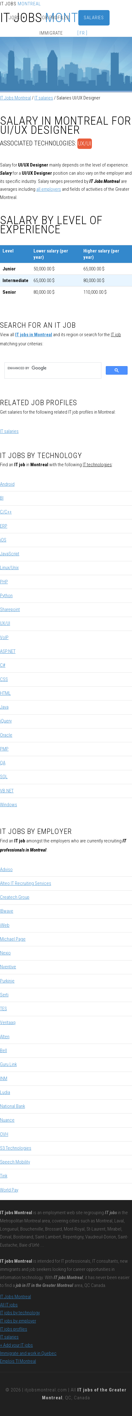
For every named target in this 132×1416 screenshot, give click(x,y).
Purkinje (7, 981)
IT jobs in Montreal (33, 334)
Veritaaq (7, 1022)
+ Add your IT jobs (16, 1345)
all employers (48, 189)
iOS (3, 540)
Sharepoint (10, 609)
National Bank (12, 1106)
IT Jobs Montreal (15, 98)
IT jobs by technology (20, 1313)
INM (3, 1078)
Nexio (5, 953)
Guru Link (8, 1064)
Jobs (17, 17)
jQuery (6, 721)
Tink (3, 1176)
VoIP (4, 637)
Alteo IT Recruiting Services (25, 883)
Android (7, 484)
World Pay (9, 1190)
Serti (4, 995)
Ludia (5, 1092)
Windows (8, 804)
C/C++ (6, 512)
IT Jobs (20, 4)
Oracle (6, 735)
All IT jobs (9, 1305)
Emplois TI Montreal (18, 1361)
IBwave (6, 911)
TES (3, 1008)
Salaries (94, 17)
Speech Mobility (15, 1162)
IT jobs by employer (18, 1321)
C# (2, 665)
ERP (3, 526)
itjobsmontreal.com (46, 1390)
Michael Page (13, 939)
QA (2, 763)
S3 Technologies (15, 1148)
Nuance (7, 1120)
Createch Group (14, 897)
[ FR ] (82, 33)
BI (1, 498)
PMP (4, 749)
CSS (4, 679)
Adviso (6, 869)
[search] (52, 368)
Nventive (8, 967)
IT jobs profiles (13, 1329)
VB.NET (7, 791)
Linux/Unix (9, 567)
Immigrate (51, 33)
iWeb (4, 925)
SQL (4, 776)
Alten (4, 1036)
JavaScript (9, 554)
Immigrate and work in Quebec (28, 1353)
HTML (5, 693)
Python (6, 595)
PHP (4, 582)
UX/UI (84, 143)
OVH (4, 1134)
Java (4, 707)
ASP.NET (7, 651)
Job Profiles (54, 17)
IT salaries (43, 98)
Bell (3, 1050)
